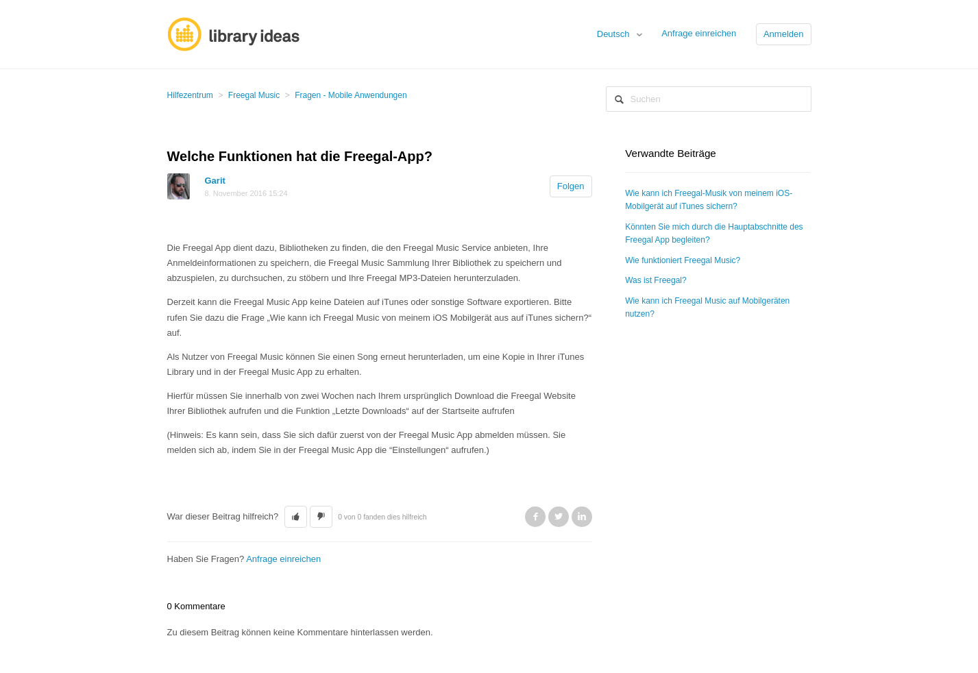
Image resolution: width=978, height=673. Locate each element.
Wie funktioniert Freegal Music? (682, 260)
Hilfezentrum (190, 95)
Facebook (535, 516)
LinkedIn (582, 516)
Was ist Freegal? (656, 280)
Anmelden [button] (783, 34)
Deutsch (614, 34)
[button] (295, 517)
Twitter (558, 516)
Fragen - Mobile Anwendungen (350, 95)
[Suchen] (708, 99)
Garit (215, 180)
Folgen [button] (571, 186)
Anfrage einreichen (698, 33)
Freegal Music (254, 95)
